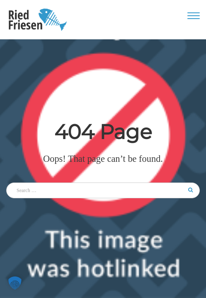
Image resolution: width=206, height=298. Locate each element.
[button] (15, 283)
